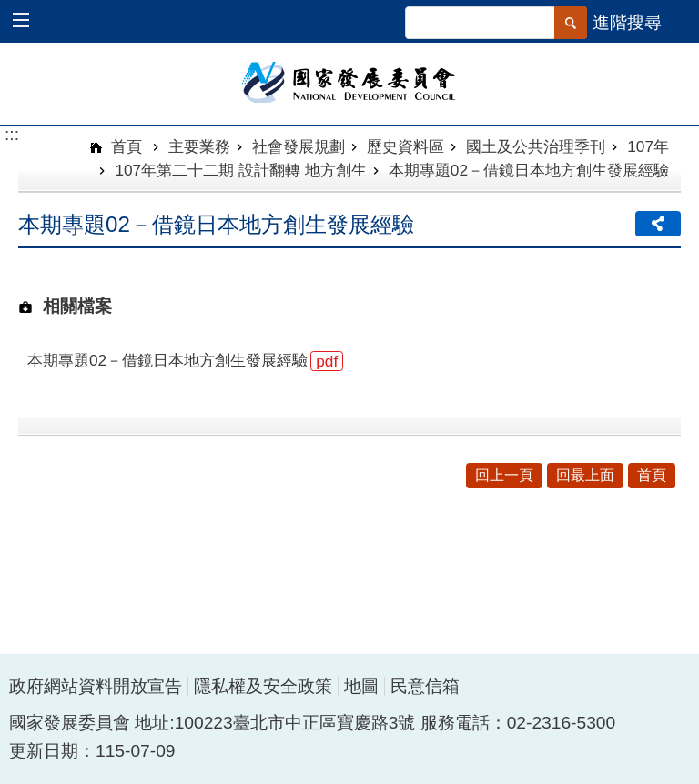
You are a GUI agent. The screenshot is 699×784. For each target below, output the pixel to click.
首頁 (125, 146)
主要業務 (199, 146)
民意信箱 (425, 686)
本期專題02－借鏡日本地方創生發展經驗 (529, 170)
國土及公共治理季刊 (535, 146)
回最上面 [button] (585, 475)
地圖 (361, 686)
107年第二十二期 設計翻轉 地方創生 (240, 170)
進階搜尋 (627, 22)
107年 (648, 146)
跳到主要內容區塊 (9, 9)
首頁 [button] (651, 475)
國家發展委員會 (350, 81)
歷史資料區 (405, 146)
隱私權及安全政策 (263, 686)
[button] (29, 22)
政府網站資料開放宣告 (95, 686)
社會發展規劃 (298, 146)
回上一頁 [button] (504, 475)
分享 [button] (658, 223)
